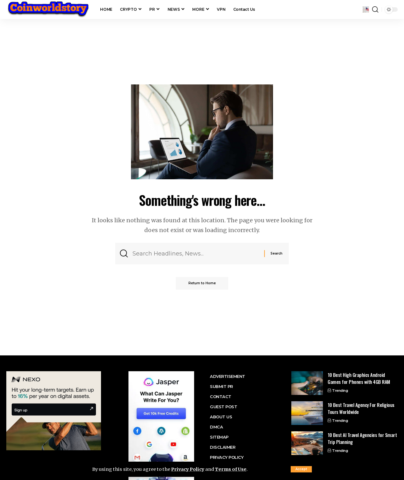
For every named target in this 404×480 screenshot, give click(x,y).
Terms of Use (231, 469)
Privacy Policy (188, 469)
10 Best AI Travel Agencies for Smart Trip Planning (362, 438)
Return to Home (202, 283)
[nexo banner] (53, 410)
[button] (301, 469)
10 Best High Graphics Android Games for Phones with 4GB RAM (359, 378)
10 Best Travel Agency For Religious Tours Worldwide (361, 408)
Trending (340, 390)
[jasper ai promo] (161, 436)
